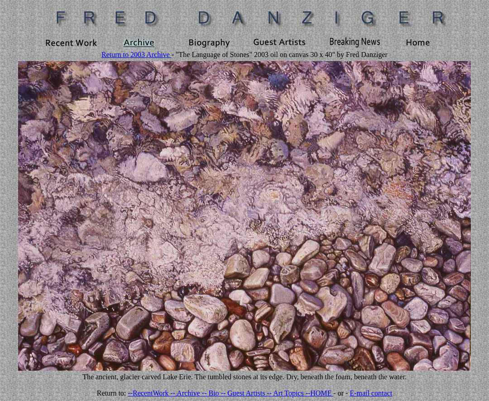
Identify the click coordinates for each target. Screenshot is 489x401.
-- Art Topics (286, 393)
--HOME (320, 393)
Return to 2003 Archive (136, 54)
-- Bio (211, 393)
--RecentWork (149, 393)
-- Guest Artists (244, 393)
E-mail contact (371, 393)
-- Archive (186, 393)
